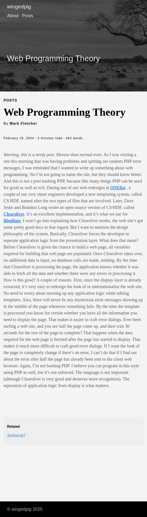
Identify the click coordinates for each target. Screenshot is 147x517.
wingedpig (19, 6)
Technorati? (16, 435)
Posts (27, 15)
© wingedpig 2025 (24, 509)
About (13, 15)
